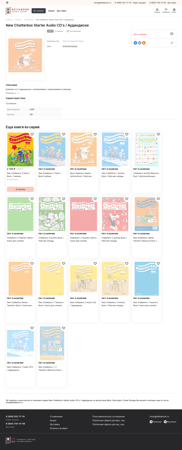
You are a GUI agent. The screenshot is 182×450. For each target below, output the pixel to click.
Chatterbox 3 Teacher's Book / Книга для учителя (83, 239)
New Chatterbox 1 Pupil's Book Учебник (50, 174)
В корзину (20, 189)
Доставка (61, 11)
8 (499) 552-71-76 (123, 3)
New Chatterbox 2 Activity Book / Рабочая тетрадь (113, 304)
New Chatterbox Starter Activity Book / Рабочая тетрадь (80, 175)
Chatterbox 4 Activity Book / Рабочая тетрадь (51, 239)
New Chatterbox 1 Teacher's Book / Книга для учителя (145, 304)
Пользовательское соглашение (108, 416)
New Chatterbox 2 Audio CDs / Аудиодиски (83, 304)
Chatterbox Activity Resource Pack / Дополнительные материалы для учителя (146, 175)
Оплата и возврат (59, 428)
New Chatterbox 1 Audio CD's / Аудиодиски (20, 368)
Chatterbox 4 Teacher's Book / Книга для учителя (20, 239)
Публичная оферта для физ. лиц (108, 420)
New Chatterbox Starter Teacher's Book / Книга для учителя (19, 304)
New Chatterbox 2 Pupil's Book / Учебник (18, 174)
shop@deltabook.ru (102, 3)
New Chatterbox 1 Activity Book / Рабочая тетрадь (113, 174)
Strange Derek (12, 179)
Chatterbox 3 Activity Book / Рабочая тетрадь (114, 239)
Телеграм (155, 421)
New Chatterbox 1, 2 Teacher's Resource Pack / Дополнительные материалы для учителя (52, 369)
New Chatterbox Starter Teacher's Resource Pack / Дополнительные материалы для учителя (146, 239)
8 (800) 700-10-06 (158, 3)
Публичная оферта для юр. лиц (108, 424)
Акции (51, 11)
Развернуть (11, 93)
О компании (56, 416)
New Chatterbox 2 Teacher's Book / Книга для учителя (51, 304)
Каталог (40, 11)
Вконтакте (170, 421)
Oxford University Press (73, 41)
